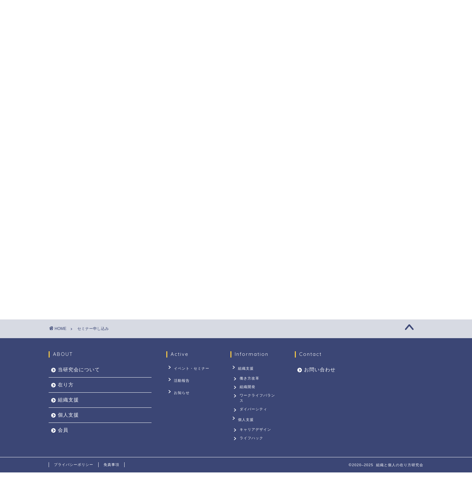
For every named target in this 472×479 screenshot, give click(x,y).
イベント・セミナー (189, 367)
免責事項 (111, 471)
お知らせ (179, 387)
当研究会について (145, 41)
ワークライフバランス (258, 400)
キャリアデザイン (256, 433)
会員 (295, 41)
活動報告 (179, 377)
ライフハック (252, 444)
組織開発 (248, 387)
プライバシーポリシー (73, 471)
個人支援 (262, 41)
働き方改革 (250, 377)
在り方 (190, 41)
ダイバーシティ (254, 413)
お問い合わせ (332, 41)
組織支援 (225, 41)
